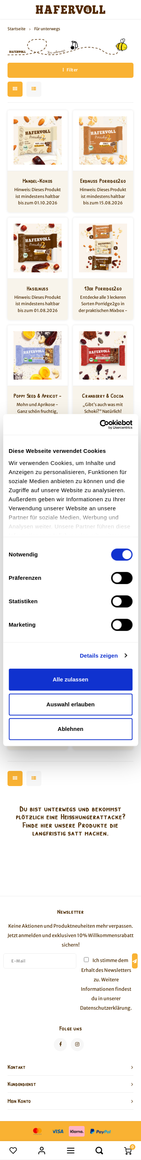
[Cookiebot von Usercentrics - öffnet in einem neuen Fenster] (100, 424)
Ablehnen (70, 729)
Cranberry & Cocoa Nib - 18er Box (103, 396)
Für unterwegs (47, 28)
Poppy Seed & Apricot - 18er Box (38, 396)
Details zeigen (99, 655)
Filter (70, 70)
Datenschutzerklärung (105, 1008)
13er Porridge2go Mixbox (102, 288)
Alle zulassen (70, 679)
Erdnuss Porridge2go (103, 180)
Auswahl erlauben (70, 704)
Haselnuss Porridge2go (37, 288)
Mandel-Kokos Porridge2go (38, 181)
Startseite (17, 28)
